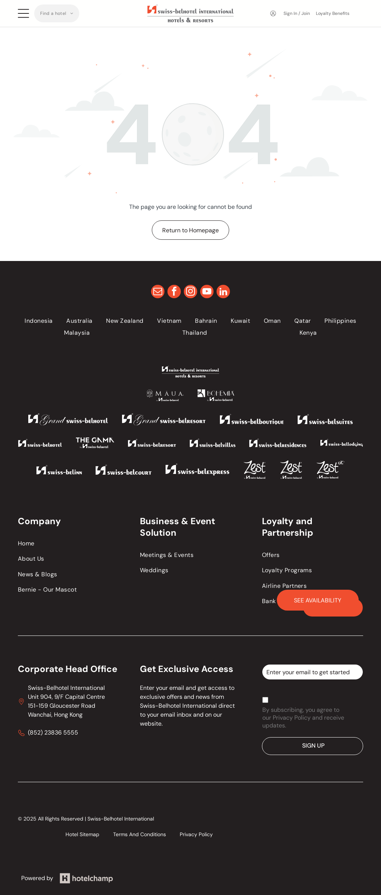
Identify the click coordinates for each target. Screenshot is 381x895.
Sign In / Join (297, 13)
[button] (56, 13)
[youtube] (207, 292)
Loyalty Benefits (332, 13)
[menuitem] (56, 13)
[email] (157, 292)
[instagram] (190, 292)
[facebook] (174, 292)
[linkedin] (223, 292)
